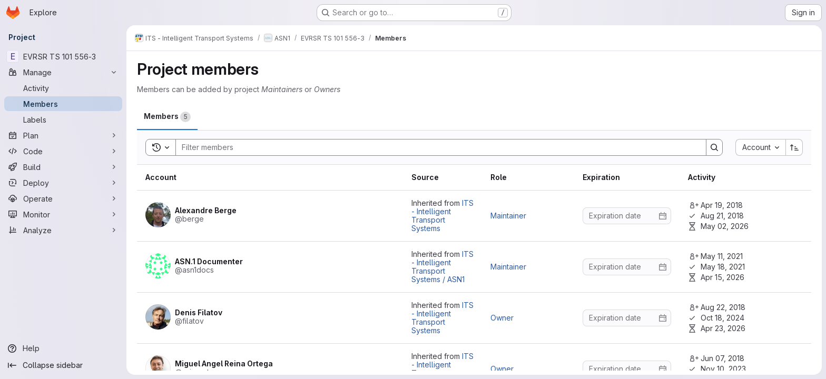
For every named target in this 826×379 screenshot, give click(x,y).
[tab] (167, 116)
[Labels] (63, 119)
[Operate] (63, 198)
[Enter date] (627, 215)
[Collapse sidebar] (63, 365)
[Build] (63, 166)
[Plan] (63, 135)
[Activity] (63, 88)
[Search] (436, 147)
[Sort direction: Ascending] (794, 147)
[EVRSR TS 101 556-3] (63, 56)
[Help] (63, 348)
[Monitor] (63, 214)
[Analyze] (63, 230)
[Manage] (63, 72)
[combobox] (760, 147)
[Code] (63, 151)
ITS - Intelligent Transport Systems (442, 215)
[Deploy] (63, 182)
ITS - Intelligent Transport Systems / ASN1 (442, 267)
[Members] (63, 103)
